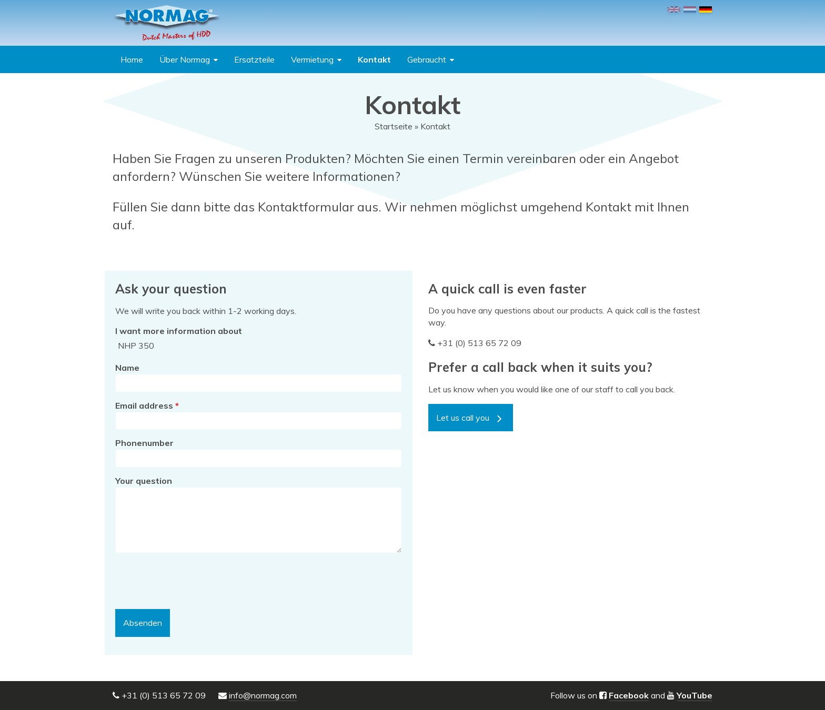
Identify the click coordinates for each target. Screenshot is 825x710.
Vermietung (312, 59)
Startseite (394, 126)
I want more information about (178, 331)
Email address (147, 405)
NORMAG (167, 22)
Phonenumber (144, 443)
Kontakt (374, 59)
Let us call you (462, 417)
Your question (143, 480)
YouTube (694, 695)
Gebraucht (426, 59)
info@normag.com (263, 695)
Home (131, 59)
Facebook (629, 695)
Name (127, 367)
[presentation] (195, 581)
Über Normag (184, 59)
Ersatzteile (254, 59)
